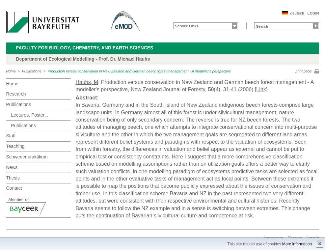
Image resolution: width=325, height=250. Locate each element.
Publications (31, 71)
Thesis (13, 178)
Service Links (187, 26)
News (12, 167)
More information (297, 244)
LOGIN (313, 13)
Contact (14, 188)
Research (16, 94)
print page (304, 71)
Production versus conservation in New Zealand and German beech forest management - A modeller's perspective (138, 71)
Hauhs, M (87, 82)
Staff (11, 135)
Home (11, 71)
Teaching (15, 146)
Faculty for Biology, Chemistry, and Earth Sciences (84, 47)
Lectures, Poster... (29, 115)
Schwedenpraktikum (27, 156)
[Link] (261, 89)
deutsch (297, 13)
